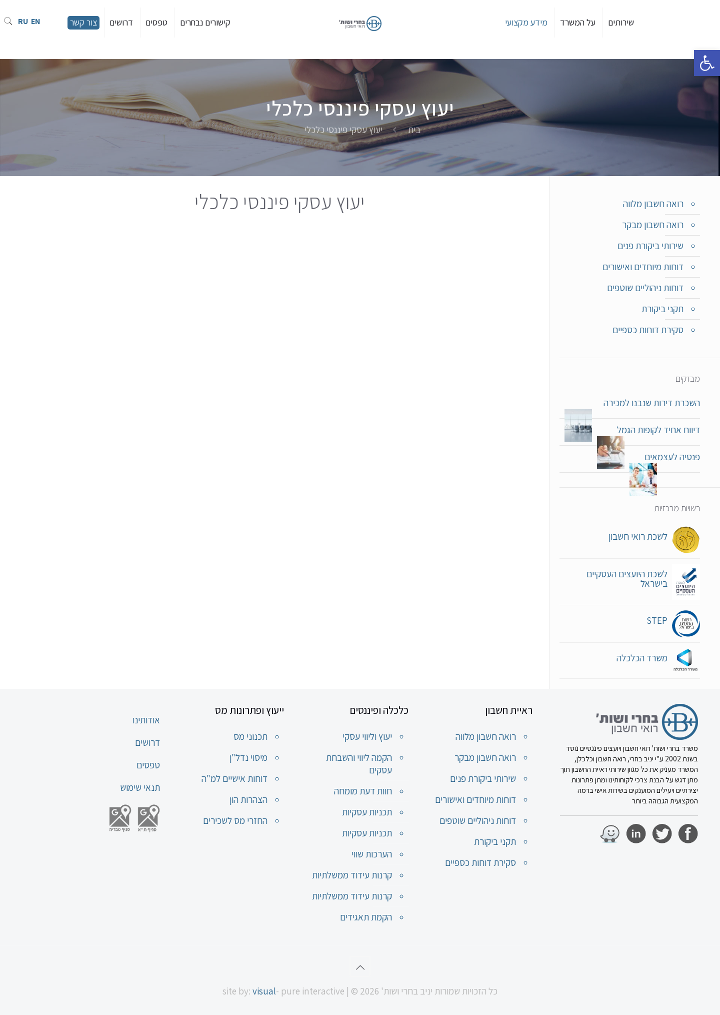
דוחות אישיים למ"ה (235, 778)
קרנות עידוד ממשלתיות (352, 875)
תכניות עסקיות (367, 812)
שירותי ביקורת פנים (651, 246)
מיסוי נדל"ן (249, 757)
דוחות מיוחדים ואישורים (643, 267)
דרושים (147, 742)
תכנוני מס (251, 736)
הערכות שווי (372, 854)
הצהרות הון (249, 799)
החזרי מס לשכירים (235, 820)
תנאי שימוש (140, 787)
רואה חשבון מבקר (653, 225)
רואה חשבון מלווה (653, 204)
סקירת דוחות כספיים (648, 330)
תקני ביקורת (663, 309)
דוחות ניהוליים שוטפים (645, 288)
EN (35, 21)
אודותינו (146, 720)
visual (264, 991)
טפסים (148, 765)
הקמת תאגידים (366, 917)
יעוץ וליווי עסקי (367, 736)
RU (23, 21)
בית (414, 130)
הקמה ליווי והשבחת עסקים (359, 763)
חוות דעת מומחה (363, 791)
